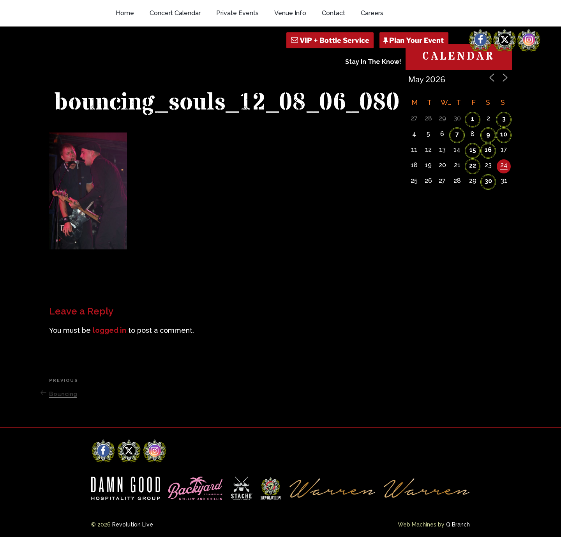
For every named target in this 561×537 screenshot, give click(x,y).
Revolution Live (132, 524)
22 (472, 165)
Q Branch (458, 524)
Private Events (237, 13)
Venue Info (290, 13)
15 (472, 150)
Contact (333, 13)
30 (488, 181)
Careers (372, 13)
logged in (109, 330)
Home (125, 13)
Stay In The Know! (373, 61)
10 (503, 134)
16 (488, 150)
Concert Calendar (175, 13)
